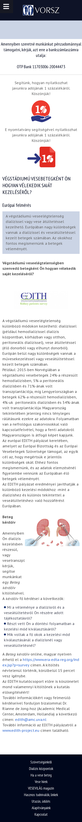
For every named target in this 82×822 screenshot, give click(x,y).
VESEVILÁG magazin (41, 788)
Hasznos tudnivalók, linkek (41, 794)
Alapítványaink (41, 807)
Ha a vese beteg (41, 775)
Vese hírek (41, 781)
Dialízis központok (41, 768)
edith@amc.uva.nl (30, 719)
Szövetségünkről (41, 762)
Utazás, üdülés (41, 801)
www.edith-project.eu (20, 730)
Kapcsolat (41, 814)
